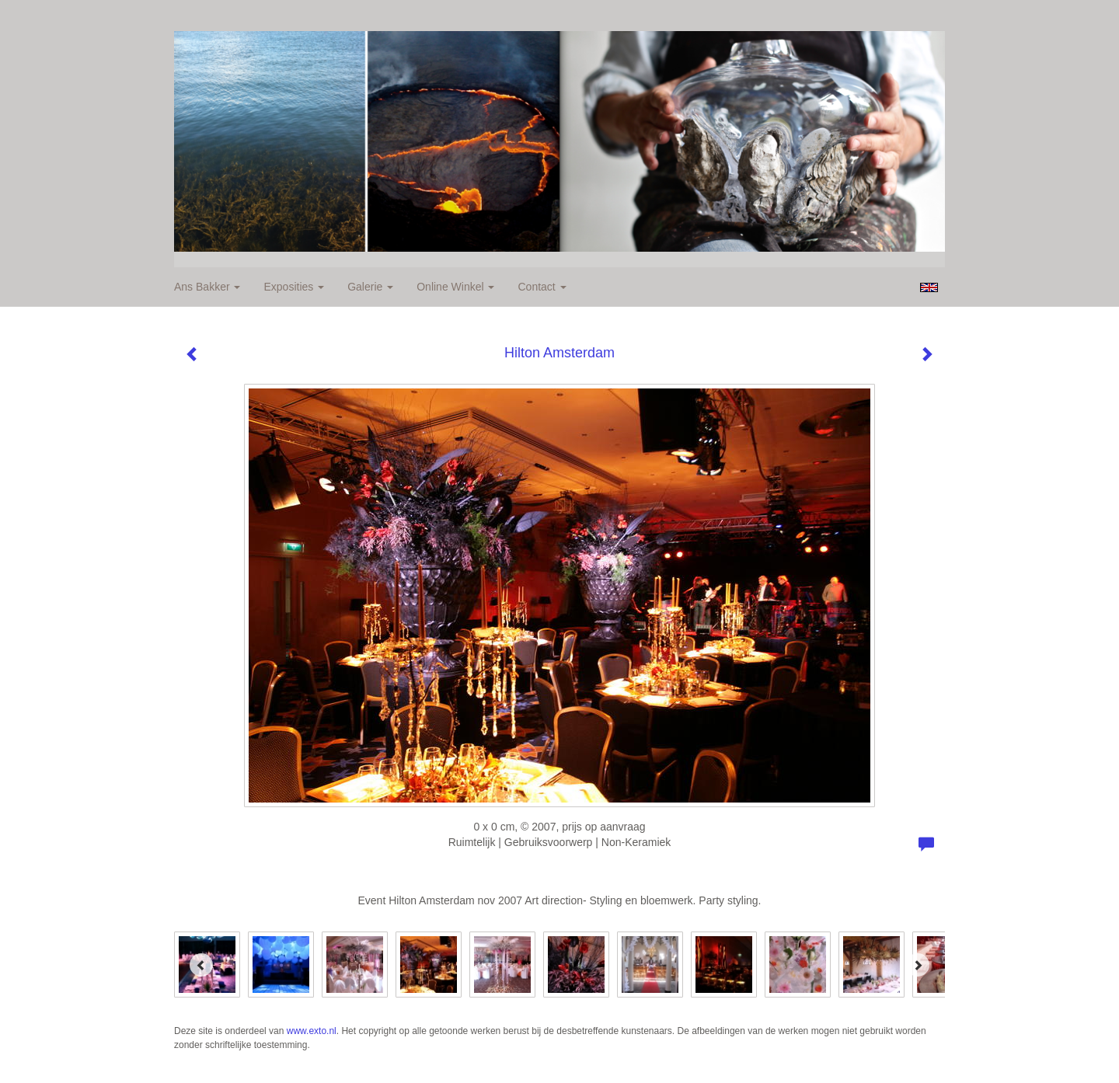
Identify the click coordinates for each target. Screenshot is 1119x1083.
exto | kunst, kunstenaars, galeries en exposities (218, 15)
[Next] (917, 965)
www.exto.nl (311, 1031)
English (929, 287)
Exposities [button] (293, 286)
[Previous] (201, 965)
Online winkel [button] (455, 286)
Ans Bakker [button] (207, 286)
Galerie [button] (370, 286)
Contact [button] (542, 286)
